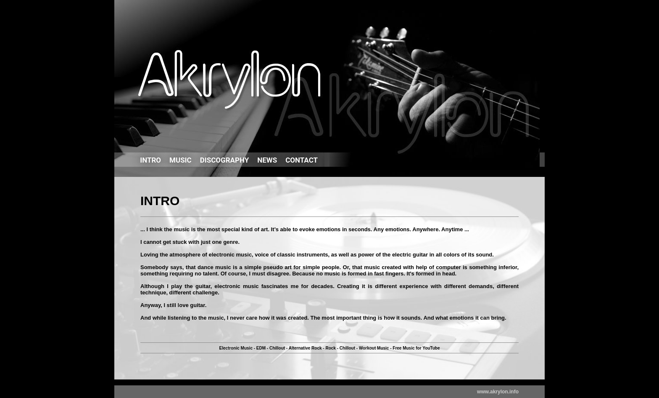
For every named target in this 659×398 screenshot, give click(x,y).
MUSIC (180, 160)
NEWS (267, 160)
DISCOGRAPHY (224, 160)
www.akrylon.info (498, 392)
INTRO (150, 160)
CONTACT (301, 160)
